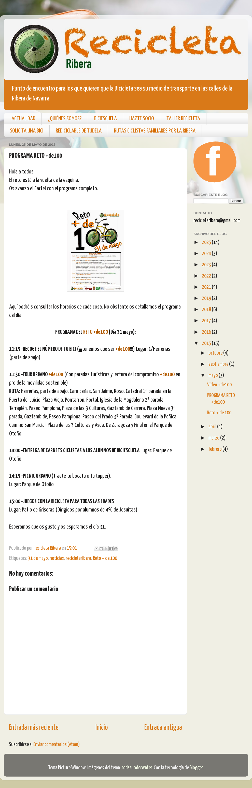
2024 (207, 253)
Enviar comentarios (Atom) (56, 744)
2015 (207, 343)
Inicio (101, 727)
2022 (207, 276)
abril (212, 426)
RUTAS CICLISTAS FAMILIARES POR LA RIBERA (154, 131)
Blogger (196, 767)
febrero (215, 449)
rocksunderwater (137, 767)
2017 (207, 320)
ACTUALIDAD (23, 119)
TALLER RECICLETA (183, 119)
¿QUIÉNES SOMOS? (65, 119)
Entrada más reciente (34, 727)
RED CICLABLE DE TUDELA (79, 131)
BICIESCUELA (105, 119)
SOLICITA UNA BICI (26, 131)
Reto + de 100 (105, 558)
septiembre (218, 364)
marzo (214, 438)
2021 (207, 287)
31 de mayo (38, 558)
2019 (207, 298)
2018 (207, 309)
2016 (207, 332)
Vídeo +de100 (219, 384)
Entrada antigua (163, 727)
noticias (57, 558)
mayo (213, 375)
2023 (207, 264)
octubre (215, 353)
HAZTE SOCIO (141, 119)
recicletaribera (78, 558)
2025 (207, 242)
